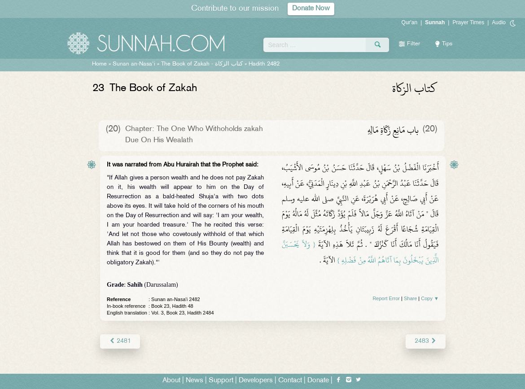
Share (410, 298)
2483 (426, 341)
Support (221, 380)
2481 (120, 341)
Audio (499, 22)
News (194, 380)
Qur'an (410, 22)
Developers (256, 380)
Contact (290, 380)
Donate (318, 380)
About (171, 380)
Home (99, 64)
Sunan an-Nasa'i (134, 64)
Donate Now (311, 8)
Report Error (386, 298)
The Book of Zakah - (202, 64)
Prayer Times (468, 22)
